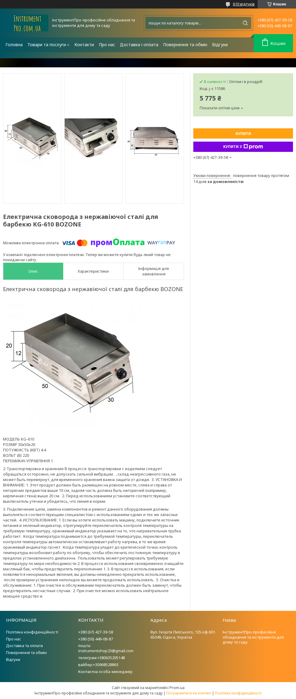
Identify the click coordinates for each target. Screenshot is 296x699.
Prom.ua (177, 687)
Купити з (243, 146)
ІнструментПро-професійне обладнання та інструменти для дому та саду (253, 637)
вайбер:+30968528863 (98, 664)
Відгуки (220, 44)
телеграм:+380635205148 (101, 657)
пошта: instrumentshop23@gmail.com (106, 648)
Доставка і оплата (139, 44)
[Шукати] (245, 23)
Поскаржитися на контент (188, 693)
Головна (14, 44)
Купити (243, 133)
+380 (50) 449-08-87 (95, 639)
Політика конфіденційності (32, 632)
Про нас (107, 44)
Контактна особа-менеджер (105, 671)
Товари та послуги (46, 44)
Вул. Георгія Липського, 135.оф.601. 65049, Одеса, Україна (183, 634)
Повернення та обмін (185, 44)
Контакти (84, 44)
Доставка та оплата (24, 645)
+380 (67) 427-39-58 (95, 632)
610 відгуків (244, 4)
